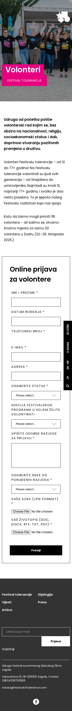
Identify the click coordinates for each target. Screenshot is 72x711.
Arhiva (7, 610)
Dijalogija (45, 594)
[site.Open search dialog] (68, 386)
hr (68, 362)
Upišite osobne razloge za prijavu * (34, 435)
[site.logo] (63, 17)
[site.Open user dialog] (68, 377)
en (68, 367)
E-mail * (18, 347)
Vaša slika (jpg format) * (35, 501)
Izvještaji (8, 649)
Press (42, 602)
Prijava (56, 641)
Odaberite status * (29, 386)
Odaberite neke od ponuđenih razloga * (31, 477)
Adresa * (19, 367)
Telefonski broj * (28, 331)
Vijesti (6, 602)
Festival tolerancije (17, 594)
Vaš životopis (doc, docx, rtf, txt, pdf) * (31, 522)
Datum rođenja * (28, 312)
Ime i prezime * (24, 292)
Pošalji (36, 550)
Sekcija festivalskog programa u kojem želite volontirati (35, 410)
